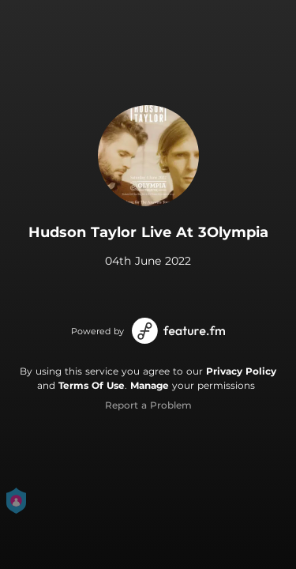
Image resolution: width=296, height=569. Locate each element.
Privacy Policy (241, 371)
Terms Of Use (91, 385)
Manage (149, 385)
